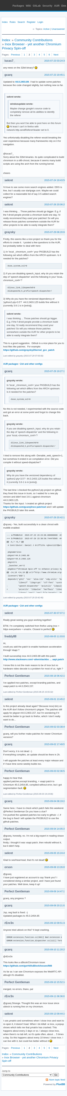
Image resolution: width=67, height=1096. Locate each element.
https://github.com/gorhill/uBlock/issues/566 (27, 965)
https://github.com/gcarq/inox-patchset (24, 507)
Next (56, 54)
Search (21, 22)
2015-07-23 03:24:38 (55, 60)
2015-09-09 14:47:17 (55, 891)
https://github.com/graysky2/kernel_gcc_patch (28, 350)
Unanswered (57, 29)
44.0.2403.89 (22, 81)
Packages (18, 5)
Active (46, 29)
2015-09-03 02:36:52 (55, 771)
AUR (56, 5)
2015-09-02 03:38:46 (55, 726)
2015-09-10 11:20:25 (55, 949)
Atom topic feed (57, 1079)
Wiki (28, 5)
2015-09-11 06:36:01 (55, 996)
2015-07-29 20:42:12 (55, 517)
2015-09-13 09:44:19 (55, 1013)
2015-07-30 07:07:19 (55, 613)
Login (40, 22)
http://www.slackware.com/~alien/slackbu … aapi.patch (33, 659)
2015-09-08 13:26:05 (55, 867)
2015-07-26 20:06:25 (55, 204)
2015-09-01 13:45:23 (55, 699)
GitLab (37, 5)
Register (31, 22)
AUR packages (10, 364)
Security (47, 5)
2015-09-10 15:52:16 (55, 982)
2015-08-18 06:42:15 (55, 675)
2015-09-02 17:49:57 (55, 744)
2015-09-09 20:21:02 (55, 905)
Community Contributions (33, 40)
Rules (13, 22)
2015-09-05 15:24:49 (55, 853)
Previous (15, 54)
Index (5, 22)
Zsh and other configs (31, 364)
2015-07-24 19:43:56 (55, 180)
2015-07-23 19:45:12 (55, 74)
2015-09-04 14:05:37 (55, 828)
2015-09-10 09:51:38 (55, 923)
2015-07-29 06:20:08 (55, 232)
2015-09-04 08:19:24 (55, 801)
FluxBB (60, 1084)
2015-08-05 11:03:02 (55, 636)
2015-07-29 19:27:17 (55, 371)
